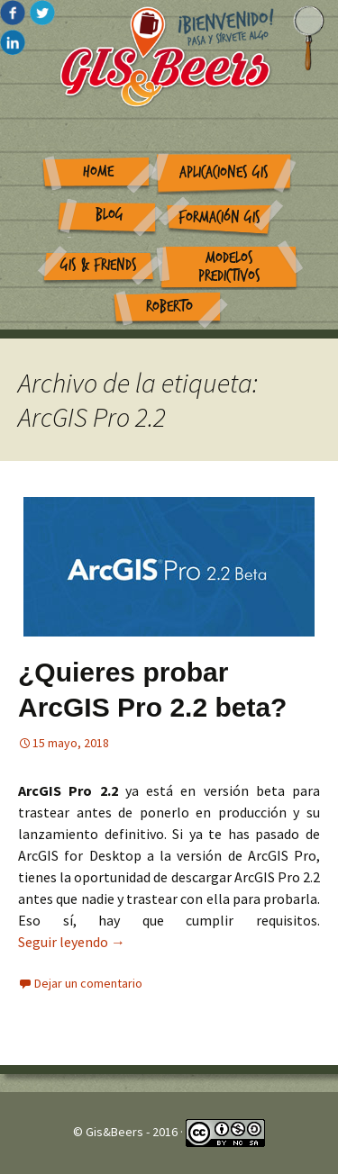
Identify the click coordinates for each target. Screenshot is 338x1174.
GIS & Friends (98, 265)
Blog (109, 214)
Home (98, 171)
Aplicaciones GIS (224, 172)
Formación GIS (219, 217)
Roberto (169, 306)
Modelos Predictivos (229, 267)
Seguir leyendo (71, 942)
